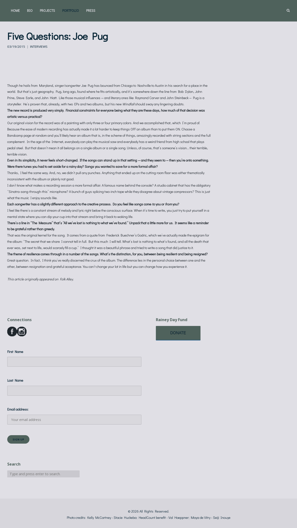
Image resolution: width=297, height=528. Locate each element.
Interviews (39, 46)
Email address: (74, 416)
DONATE (178, 333)
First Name (15, 351)
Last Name (15, 380)
